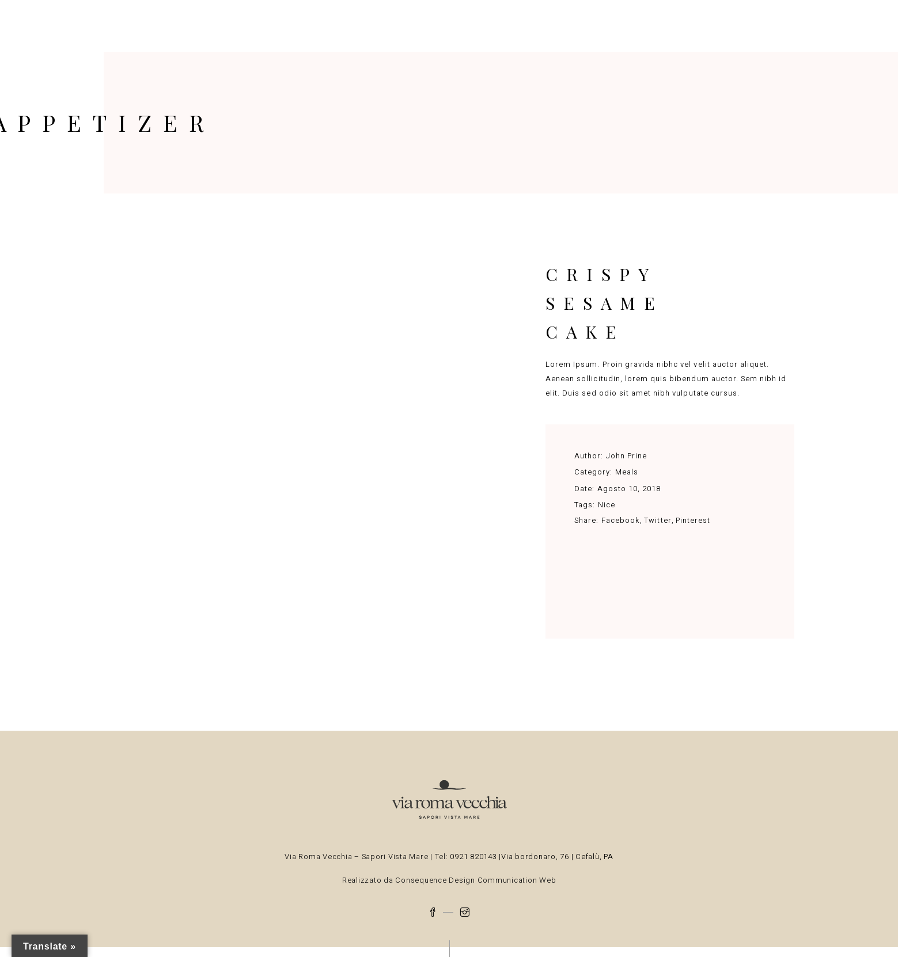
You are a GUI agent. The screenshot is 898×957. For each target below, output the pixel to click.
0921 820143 (474, 856)
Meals (626, 471)
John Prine (626, 455)
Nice (606, 504)
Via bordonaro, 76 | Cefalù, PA (557, 856)
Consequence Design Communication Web (474, 880)
